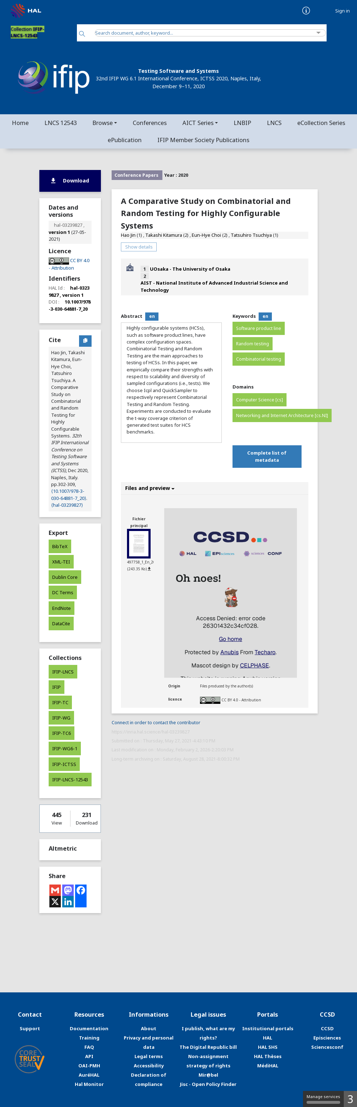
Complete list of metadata (267, 456)
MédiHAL (267, 1065)
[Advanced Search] (318, 33)
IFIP (56, 687)
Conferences (150, 123)
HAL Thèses (268, 1056)
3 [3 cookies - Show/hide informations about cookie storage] (350, 1099)
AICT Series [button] (198, 123)
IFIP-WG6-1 (64, 748)
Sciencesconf (327, 1047)
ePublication (125, 140)
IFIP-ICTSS (64, 764)
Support (30, 1028)
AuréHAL (89, 1075)
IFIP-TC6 (61, 733)
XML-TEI (61, 561)
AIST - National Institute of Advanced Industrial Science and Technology (214, 286)
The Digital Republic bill (208, 1047)
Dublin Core (65, 577)
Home (20, 123)
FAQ (89, 1047)
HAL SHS (268, 1047)
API (89, 1056)
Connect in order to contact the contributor (156, 723)
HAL (267, 1038)
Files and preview (150, 488)
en (152, 316)
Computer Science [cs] (259, 400)
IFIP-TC (60, 702)
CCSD (327, 1028)
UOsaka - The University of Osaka (190, 269)
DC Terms (62, 592)
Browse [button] (102, 123)
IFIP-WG (61, 718)
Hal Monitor (89, 1084)
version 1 (59, 232)
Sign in (342, 11)
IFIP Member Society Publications (203, 140)
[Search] (82, 34)
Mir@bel (208, 1075)
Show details (139, 247)
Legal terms (149, 1056)
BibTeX (60, 546)
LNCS (274, 123)
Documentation (89, 1028)
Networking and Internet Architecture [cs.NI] (282, 415)
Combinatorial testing (258, 359)
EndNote (61, 608)
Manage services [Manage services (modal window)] (323, 1099)
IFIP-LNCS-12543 (70, 779)
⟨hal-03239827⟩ (67, 505)
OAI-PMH (89, 1065)
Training (89, 1038)
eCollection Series (321, 123)
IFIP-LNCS (63, 671)
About (148, 1028)
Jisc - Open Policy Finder (208, 1084)
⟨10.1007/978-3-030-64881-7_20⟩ (68, 494)
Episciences (327, 1038)
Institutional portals (267, 1028)
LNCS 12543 (60, 123)
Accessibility (149, 1065)
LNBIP (242, 123)
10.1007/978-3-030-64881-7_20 (70, 305)
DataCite (61, 623)
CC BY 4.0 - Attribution (241, 699)
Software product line (258, 328)
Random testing (252, 344)
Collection (27, 32)
